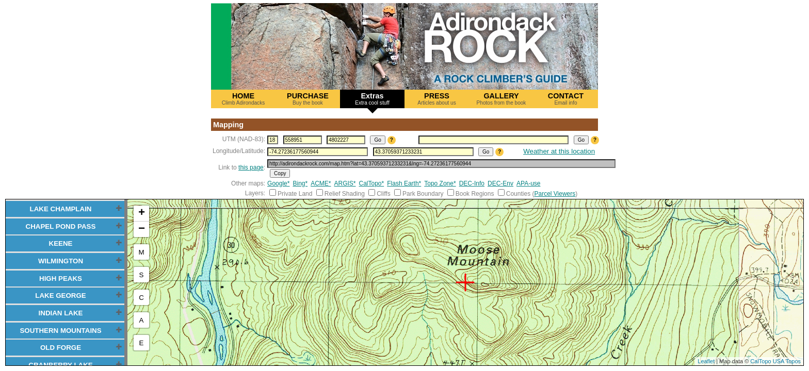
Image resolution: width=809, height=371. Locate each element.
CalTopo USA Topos (775, 361)
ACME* (321, 183)
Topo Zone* (440, 183)
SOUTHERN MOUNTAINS (60, 330)
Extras (372, 99)
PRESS (437, 99)
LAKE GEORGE (60, 295)
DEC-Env (500, 183)
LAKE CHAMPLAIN (61, 209)
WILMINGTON (60, 261)
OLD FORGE (60, 347)
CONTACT (565, 99)
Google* (278, 183)
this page (251, 167)
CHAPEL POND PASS (61, 226)
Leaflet (706, 361)
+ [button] (141, 213)
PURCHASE (308, 99)
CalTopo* (371, 183)
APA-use (528, 183)
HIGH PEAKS (60, 278)
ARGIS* (345, 183)
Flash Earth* (404, 183)
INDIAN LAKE (61, 313)
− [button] (141, 229)
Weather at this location (559, 151)
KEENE (61, 243)
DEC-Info (471, 183)
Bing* (300, 183)
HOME (243, 99)
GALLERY (501, 99)
